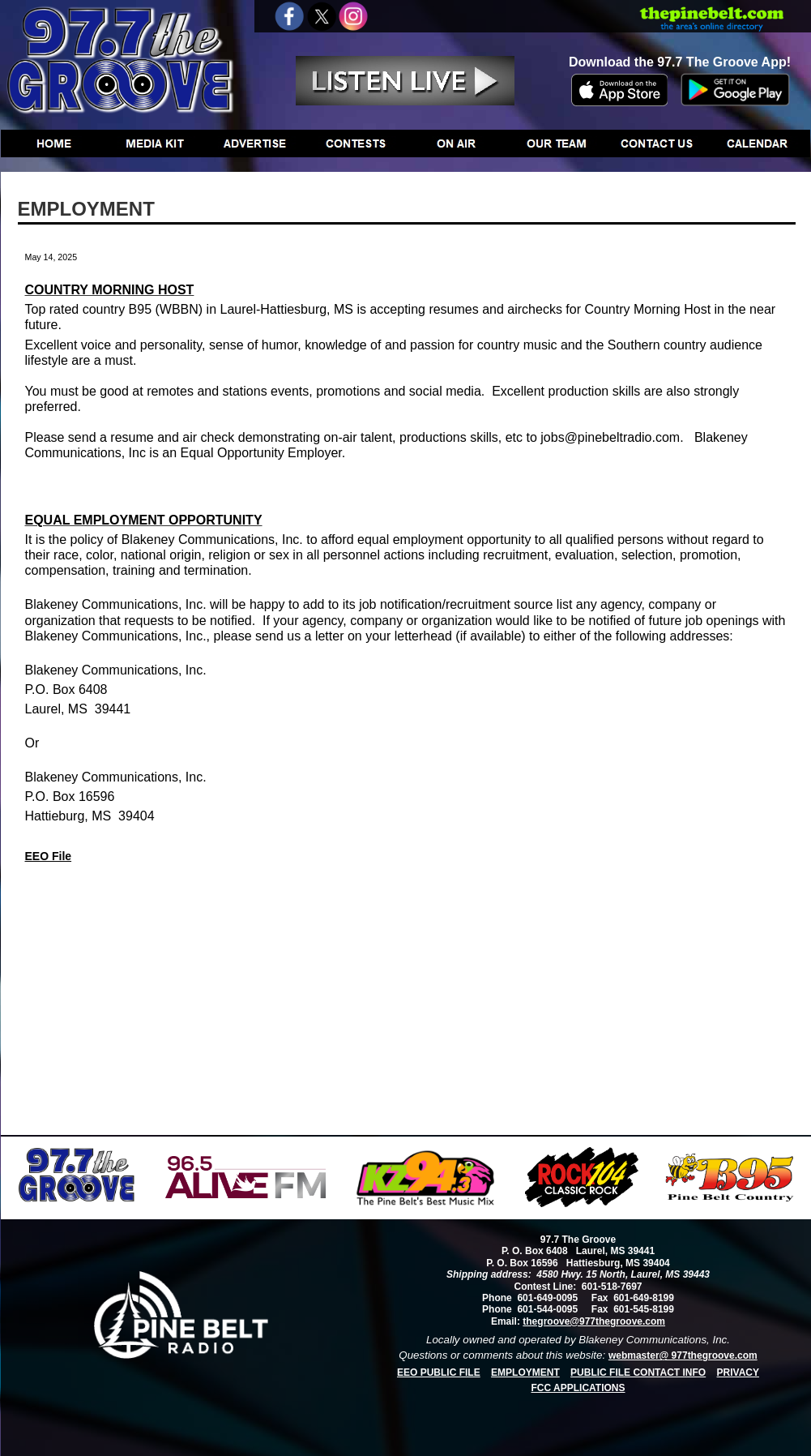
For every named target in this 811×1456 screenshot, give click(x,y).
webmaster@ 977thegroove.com (683, 1355)
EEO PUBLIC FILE (438, 1372)
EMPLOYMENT (525, 1372)
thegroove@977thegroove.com (594, 1321)
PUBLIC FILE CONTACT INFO (638, 1372)
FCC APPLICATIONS (578, 1388)
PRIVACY (738, 1372)
